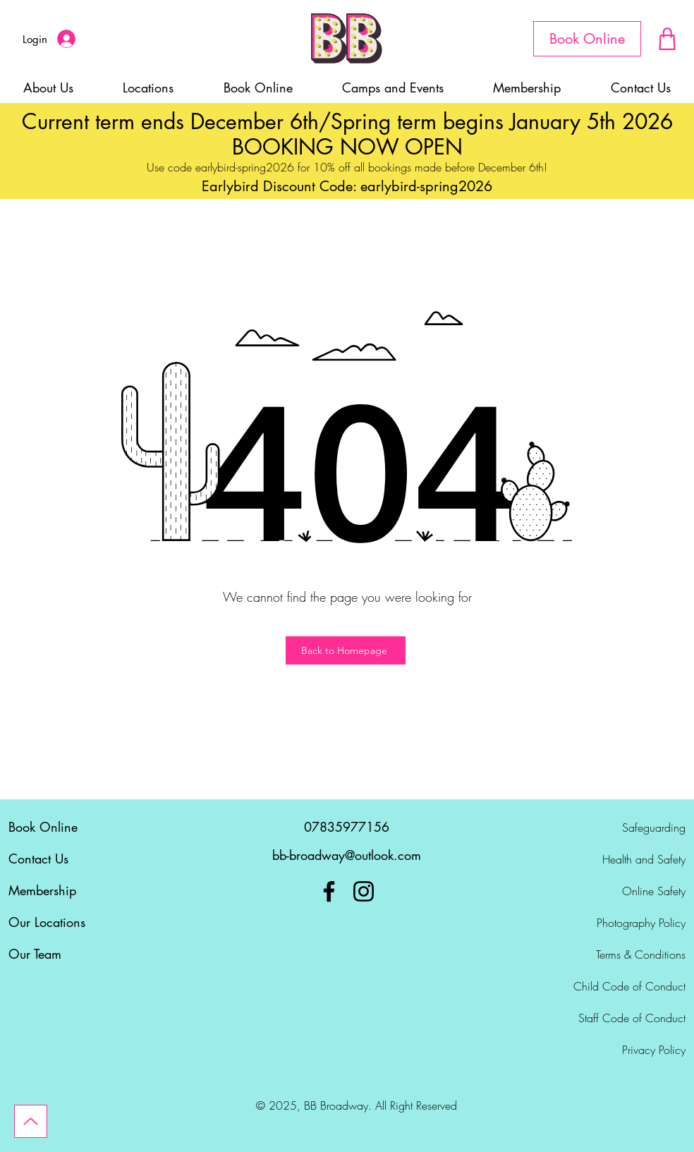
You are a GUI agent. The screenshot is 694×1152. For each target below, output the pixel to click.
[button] (392, 87)
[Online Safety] (615, 891)
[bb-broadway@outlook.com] (346, 856)
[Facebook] (329, 891)
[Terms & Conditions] (615, 954)
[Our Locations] (79, 923)
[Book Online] (587, 38)
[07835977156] (347, 827)
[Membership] (79, 891)
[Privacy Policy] (615, 1050)
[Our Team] (79, 954)
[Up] (30, 1121)
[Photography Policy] (615, 923)
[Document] (667, 38)
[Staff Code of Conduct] (615, 1018)
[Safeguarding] (615, 827)
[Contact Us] (79, 859)
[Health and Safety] (615, 859)
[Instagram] (363, 891)
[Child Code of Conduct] (615, 986)
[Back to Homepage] (346, 650)
